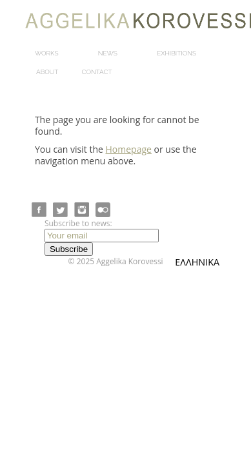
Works (47, 53)
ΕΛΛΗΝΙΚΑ (197, 262)
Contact (97, 71)
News (107, 53)
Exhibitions (176, 53)
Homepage (129, 149)
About (47, 71)
